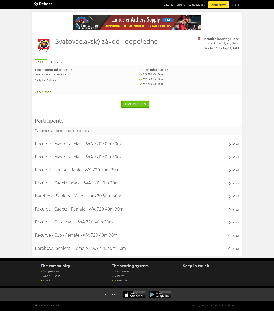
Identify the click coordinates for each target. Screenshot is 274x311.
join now (218, 4)
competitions (197, 4)
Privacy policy (200, 305)
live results (135, 104)
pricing (181, 4)
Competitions (50, 271)
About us (47, 280)
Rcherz (43, 3)
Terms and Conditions (224, 305)
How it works (120, 271)
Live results (119, 280)
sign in (236, 4)
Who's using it (50, 275)
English (55, 305)
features (168, 4)
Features (118, 275)
